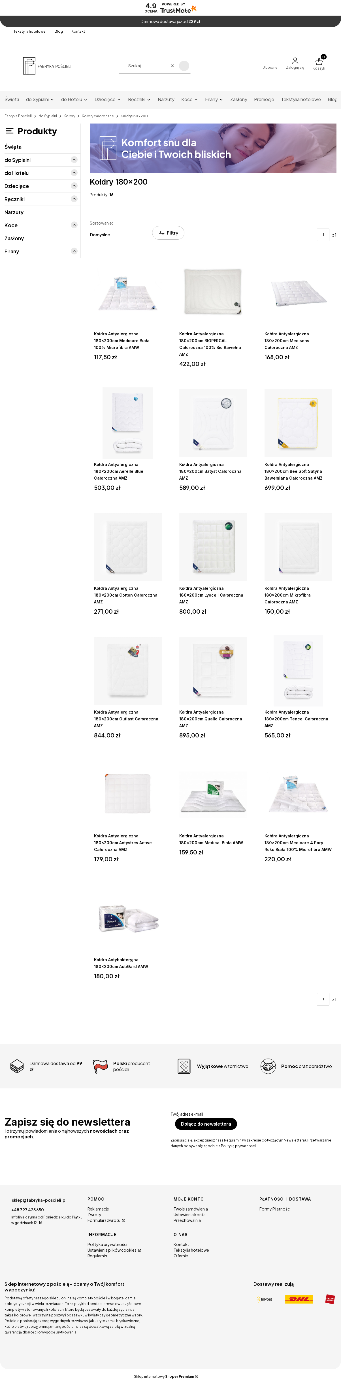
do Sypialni (48, 116)
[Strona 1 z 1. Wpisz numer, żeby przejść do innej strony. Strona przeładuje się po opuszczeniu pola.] (323, 235)
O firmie (181, 1255)
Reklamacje (98, 1208)
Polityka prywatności (107, 1244)
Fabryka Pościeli (18, 116)
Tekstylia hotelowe (30, 31)
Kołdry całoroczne (98, 116)
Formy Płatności (275, 1208)
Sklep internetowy (164, 1376)
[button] (184, 66)
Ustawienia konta (190, 1214)
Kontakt (78, 31)
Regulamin (97, 1255)
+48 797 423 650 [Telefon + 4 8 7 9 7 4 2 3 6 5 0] (27, 1209)
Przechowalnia (187, 1220)
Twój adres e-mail (186, 1114)
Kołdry (69, 116)
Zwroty (94, 1214)
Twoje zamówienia (191, 1208)
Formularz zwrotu (104, 1220)
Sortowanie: (101, 222)
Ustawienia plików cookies (112, 1250)
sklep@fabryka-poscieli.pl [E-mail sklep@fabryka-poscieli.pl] (39, 1200)
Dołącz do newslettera (206, 1124)
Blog (59, 31)
